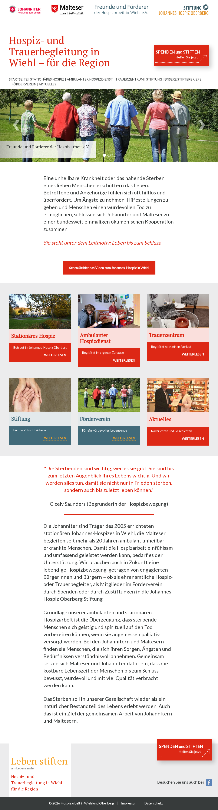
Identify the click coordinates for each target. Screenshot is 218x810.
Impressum (129, 803)
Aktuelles (47, 84)
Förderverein (23, 84)
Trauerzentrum (129, 79)
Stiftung (154, 79)
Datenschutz (153, 803)
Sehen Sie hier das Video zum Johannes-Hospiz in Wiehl (109, 268)
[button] (16, 125)
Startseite (18, 79)
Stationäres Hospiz (47, 79)
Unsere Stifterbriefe (183, 79)
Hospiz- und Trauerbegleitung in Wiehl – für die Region (59, 51)
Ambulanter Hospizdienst (90, 79)
